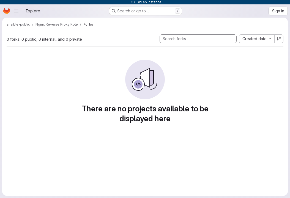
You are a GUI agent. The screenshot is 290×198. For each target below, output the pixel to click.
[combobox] (256, 38)
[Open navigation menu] (16, 11)
